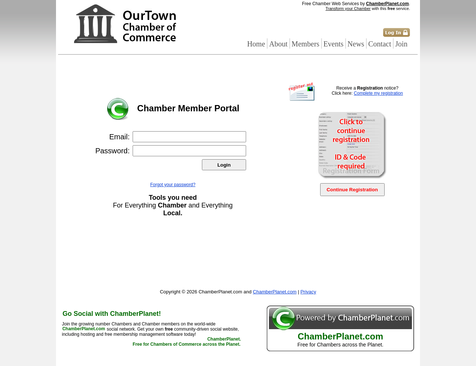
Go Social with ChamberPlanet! (112, 313)
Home (256, 44)
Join (401, 44)
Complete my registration (378, 93)
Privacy (308, 291)
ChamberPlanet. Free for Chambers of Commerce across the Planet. (187, 342)
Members (305, 44)
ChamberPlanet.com (387, 3)
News (355, 44)
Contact (379, 44)
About (278, 44)
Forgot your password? (173, 184)
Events (333, 44)
